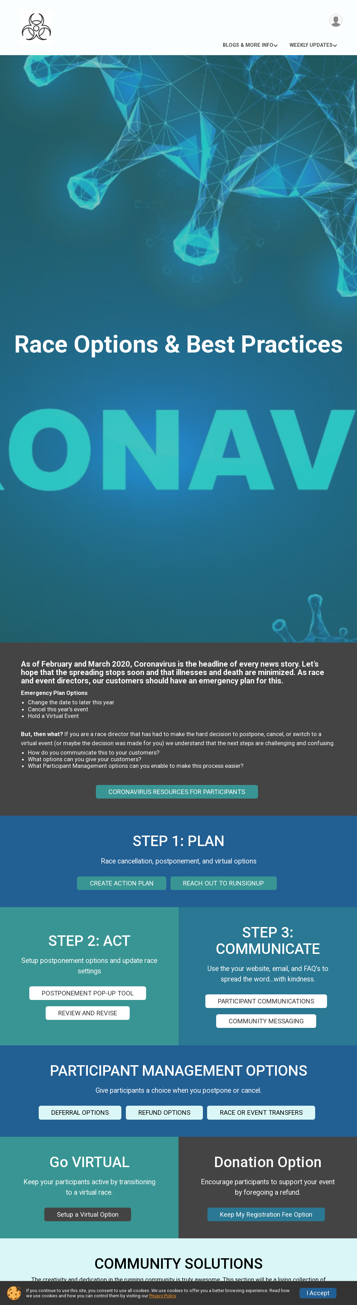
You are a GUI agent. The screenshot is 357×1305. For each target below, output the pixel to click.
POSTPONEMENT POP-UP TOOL (88, 993)
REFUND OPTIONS (164, 1112)
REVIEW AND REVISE (87, 1013)
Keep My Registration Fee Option (266, 1214)
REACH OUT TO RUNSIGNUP (223, 883)
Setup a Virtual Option (88, 1214)
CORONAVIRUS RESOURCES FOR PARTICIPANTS (176, 791)
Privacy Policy (162, 1295)
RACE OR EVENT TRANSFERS (261, 1112)
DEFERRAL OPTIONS (80, 1112)
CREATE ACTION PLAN (122, 883)
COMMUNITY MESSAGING (266, 1021)
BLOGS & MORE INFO (248, 45)
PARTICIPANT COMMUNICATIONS (266, 1001)
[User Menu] (335, 20)
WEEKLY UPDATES (311, 45)
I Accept (317, 1293)
